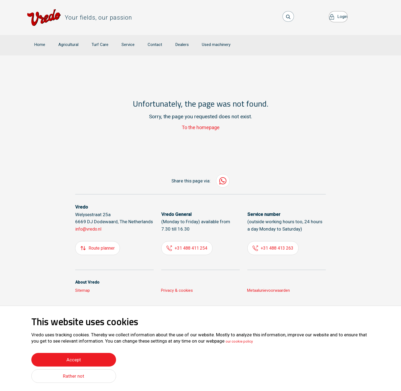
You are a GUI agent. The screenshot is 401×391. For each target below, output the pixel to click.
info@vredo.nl (89, 221)
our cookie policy (243, 340)
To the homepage (201, 119)
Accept (73, 358)
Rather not (73, 376)
